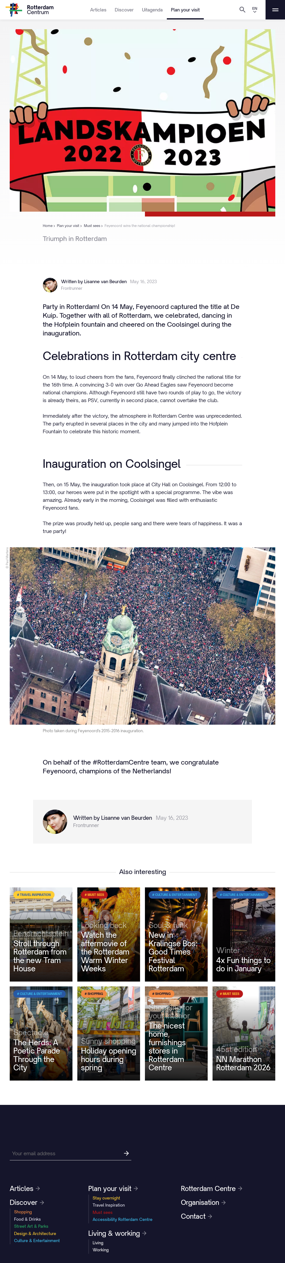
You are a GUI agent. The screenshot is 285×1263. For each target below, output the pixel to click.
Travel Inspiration (109, 1205)
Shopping (23, 1211)
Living (98, 1242)
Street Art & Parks (31, 1226)
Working (101, 1249)
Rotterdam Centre (211, 1188)
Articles (98, 9)
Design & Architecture (35, 1233)
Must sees (103, 1212)
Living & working (117, 1233)
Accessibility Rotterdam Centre (122, 1219)
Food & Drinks (27, 1219)
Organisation (203, 1202)
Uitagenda (152, 9)
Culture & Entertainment (37, 1240)
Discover (124, 9)
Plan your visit (185, 9)
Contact (196, 1216)
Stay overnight (106, 1198)
